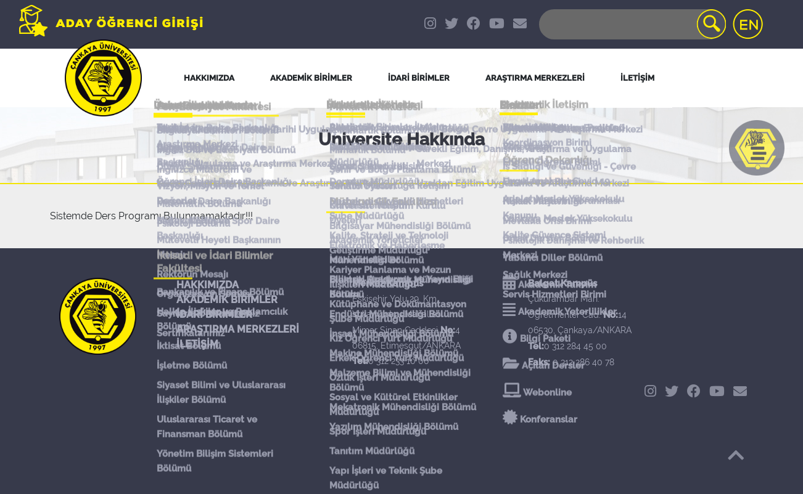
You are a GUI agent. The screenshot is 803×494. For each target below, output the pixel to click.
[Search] (631, 24)
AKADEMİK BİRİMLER (227, 300)
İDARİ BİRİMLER (419, 78)
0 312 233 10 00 (398, 361)
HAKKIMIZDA (207, 285)
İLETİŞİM (197, 344)
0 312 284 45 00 (575, 346)
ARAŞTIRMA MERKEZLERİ (237, 329)
